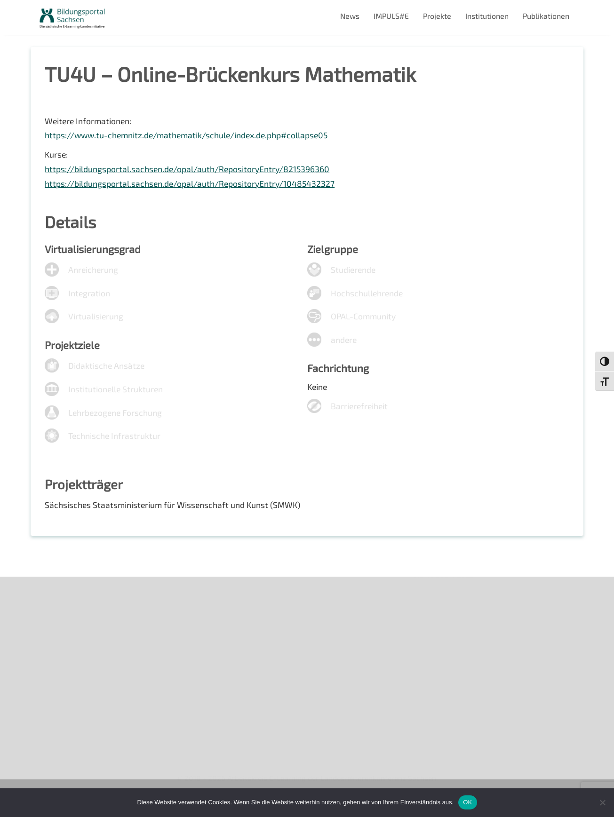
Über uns (53, 598)
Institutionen (487, 15)
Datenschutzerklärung (76, 679)
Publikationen (546, 15)
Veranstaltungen (66, 631)
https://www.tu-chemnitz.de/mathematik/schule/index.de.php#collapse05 (190, 137)
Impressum (57, 662)
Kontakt (51, 646)
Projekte (437, 15)
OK (467, 802)
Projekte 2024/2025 (441, 726)
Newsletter (57, 614)
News (349, 15)
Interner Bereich (65, 695)
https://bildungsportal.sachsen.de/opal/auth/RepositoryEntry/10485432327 (191, 186)
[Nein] (602, 802)
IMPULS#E (391, 15)
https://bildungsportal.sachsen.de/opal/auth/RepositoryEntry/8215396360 (188, 172)
